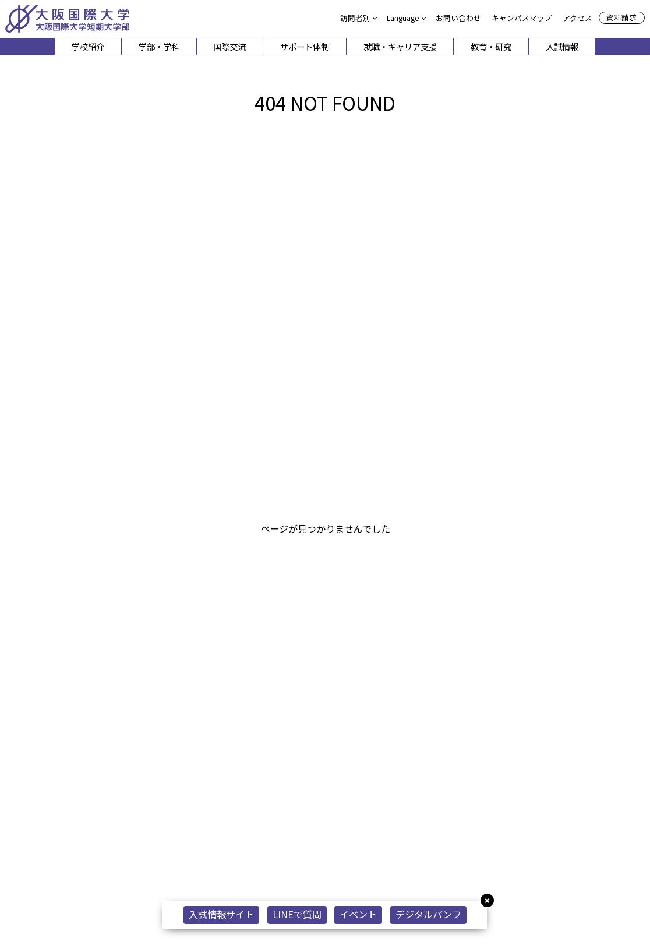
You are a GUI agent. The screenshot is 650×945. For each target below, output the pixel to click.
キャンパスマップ (522, 17)
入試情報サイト (221, 914)
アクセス (577, 17)
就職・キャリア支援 (400, 46)
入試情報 (562, 46)
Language (403, 17)
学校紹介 (88, 46)
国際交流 (229, 46)
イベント (358, 914)
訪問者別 (355, 17)
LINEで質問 (297, 914)
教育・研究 (491, 46)
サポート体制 (304, 46)
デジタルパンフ (428, 914)
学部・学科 (159, 46)
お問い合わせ (458, 17)
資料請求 (621, 17)
